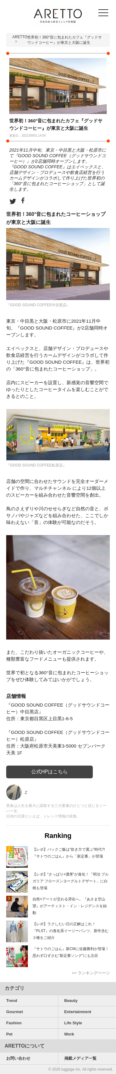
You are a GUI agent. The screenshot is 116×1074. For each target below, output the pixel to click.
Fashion (14, 1023)
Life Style (73, 1023)
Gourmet (14, 1011)
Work (69, 1034)
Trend (11, 1000)
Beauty (71, 1000)
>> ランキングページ (91, 973)
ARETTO (19, 37)
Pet (9, 1034)
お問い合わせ (18, 1058)
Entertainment (77, 1011)
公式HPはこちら (49, 771)
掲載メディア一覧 (80, 1058)
